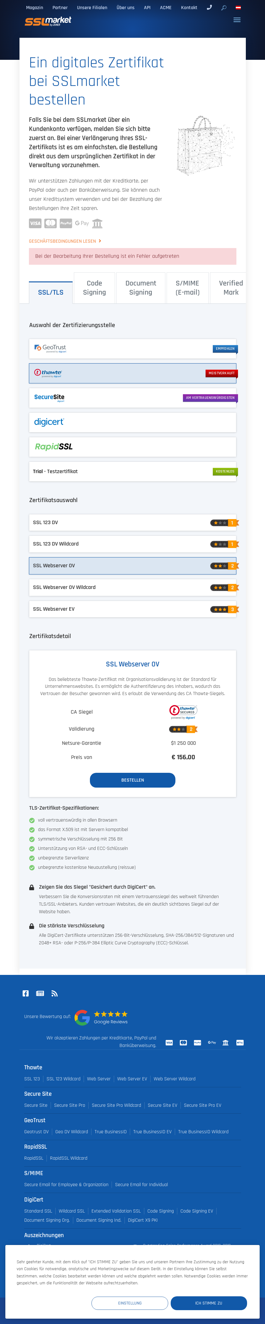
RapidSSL (33, 1158)
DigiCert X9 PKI (143, 1220)
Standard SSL (38, 1211)
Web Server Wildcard (175, 1079)
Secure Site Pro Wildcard (116, 1105)
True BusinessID (111, 1132)
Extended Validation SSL (116, 1211)
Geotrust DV (36, 1132)
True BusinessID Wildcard (203, 1132)
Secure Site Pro (69, 1105)
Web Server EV (132, 1079)
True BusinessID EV (152, 1132)
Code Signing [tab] (94, 288)
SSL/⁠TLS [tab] (50, 292)
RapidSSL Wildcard (68, 1158)
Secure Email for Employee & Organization (66, 1184)
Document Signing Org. (47, 1220)
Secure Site (35, 1105)
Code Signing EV (196, 1211)
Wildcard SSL (72, 1211)
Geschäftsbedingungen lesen (63, 241)
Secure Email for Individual (141, 1184)
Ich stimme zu (209, 1303)
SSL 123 (32, 1079)
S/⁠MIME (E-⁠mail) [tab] (188, 288)
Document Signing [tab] (140, 288)
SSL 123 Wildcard (63, 1079)
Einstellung (131, 1303)
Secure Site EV (162, 1105)
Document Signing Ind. (98, 1220)
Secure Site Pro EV (202, 1105)
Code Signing (160, 1211)
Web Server (99, 1079)
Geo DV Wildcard (71, 1132)
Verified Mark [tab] (231, 288)
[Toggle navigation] (237, 20)
